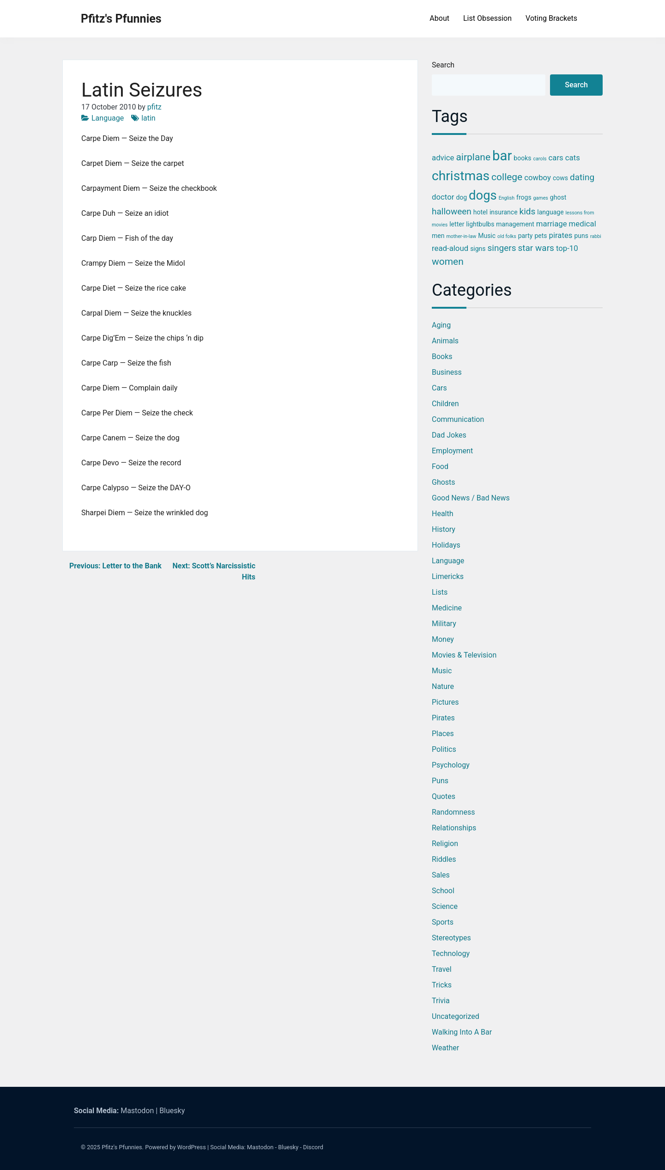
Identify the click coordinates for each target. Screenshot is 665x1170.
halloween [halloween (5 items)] (452, 211)
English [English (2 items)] (506, 198)
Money (443, 639)
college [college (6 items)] (506, 177)
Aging (441, 325)
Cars (439, 388)
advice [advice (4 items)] (443, 157)
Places (443, 733)
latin (148, 118)
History (443, 529)
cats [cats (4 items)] (572, 157)
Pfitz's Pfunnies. (123, 1147)
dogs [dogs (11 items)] (483, 195)
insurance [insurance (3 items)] (504, 212)
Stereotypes (451, 937)
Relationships (454, 827)
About (439, 18)
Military (444, 623)
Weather (445, 1047)
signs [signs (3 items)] (477, 248)
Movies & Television (464, 655)
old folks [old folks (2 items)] (506, 236)
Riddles (444, 859)
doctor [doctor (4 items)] (443, 196)
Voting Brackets (551, 18)
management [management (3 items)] (515, 224)
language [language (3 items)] (550, 212)
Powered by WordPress (175, 1147)
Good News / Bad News (471, 498)
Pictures (445, 702)
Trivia (441, 1000)
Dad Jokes (449, 435)
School (443, 890)
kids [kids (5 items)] (528, 211)
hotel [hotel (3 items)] (480, 212)
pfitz (154, 107)
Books (442, 356)
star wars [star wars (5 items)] (536, 248)
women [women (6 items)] (448, 261)
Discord (313, 1147)
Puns (440, 780)
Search (443, 65)
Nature (443, 686)
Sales (441, 875)
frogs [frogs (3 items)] (524, 197)
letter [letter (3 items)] (456, 224)
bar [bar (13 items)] (502, 156)
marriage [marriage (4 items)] (551, 223)
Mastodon (137, 1110)
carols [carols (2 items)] (539, 159)
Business (447, 372)
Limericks (448, 576)
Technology (451, 953)
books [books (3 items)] (522, 158)
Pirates (443, 717)
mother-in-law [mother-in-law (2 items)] (461, 236)
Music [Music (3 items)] (487, 235)
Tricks (442, 985)
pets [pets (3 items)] (540, 235)
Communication (458, 419)
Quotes (443, 796)
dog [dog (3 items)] (461, 197)
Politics (444, 749)
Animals (445, 340)
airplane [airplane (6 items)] (473, 157)
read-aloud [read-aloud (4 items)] (450, 248)
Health (442, 513)
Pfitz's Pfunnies (121, 18)
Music (442, 670)
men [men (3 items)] (438, 235)
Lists (439, 592)
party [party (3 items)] (525, 235)
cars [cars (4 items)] (556, 157)
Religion (445, 843)
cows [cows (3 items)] (560, 178)
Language (107, 118)
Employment (452, 450)
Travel (442, 969)
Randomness (453, 812)
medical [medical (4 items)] (582, 223)
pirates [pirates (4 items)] (560, 235)
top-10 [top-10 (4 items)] (567, 248)
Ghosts (443, 482)
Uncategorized (455, 1016)
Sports (442, 922)
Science (445, 906)
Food (440, 466)
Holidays (446, 545)
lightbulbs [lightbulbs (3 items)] (480, 224)
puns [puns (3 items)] (581, 235)
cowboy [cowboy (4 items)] (537, 177)
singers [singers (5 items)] (502, 248)
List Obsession (487, 18)
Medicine (447, 607)
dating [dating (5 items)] (582, 177)
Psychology (451, 765)
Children (445, 403)
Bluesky (172, 1110)
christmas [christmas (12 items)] (461, 175)
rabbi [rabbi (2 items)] (595, 236)
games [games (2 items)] (540, 198)
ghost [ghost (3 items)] (558, 197)
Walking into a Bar (462, 1032)
